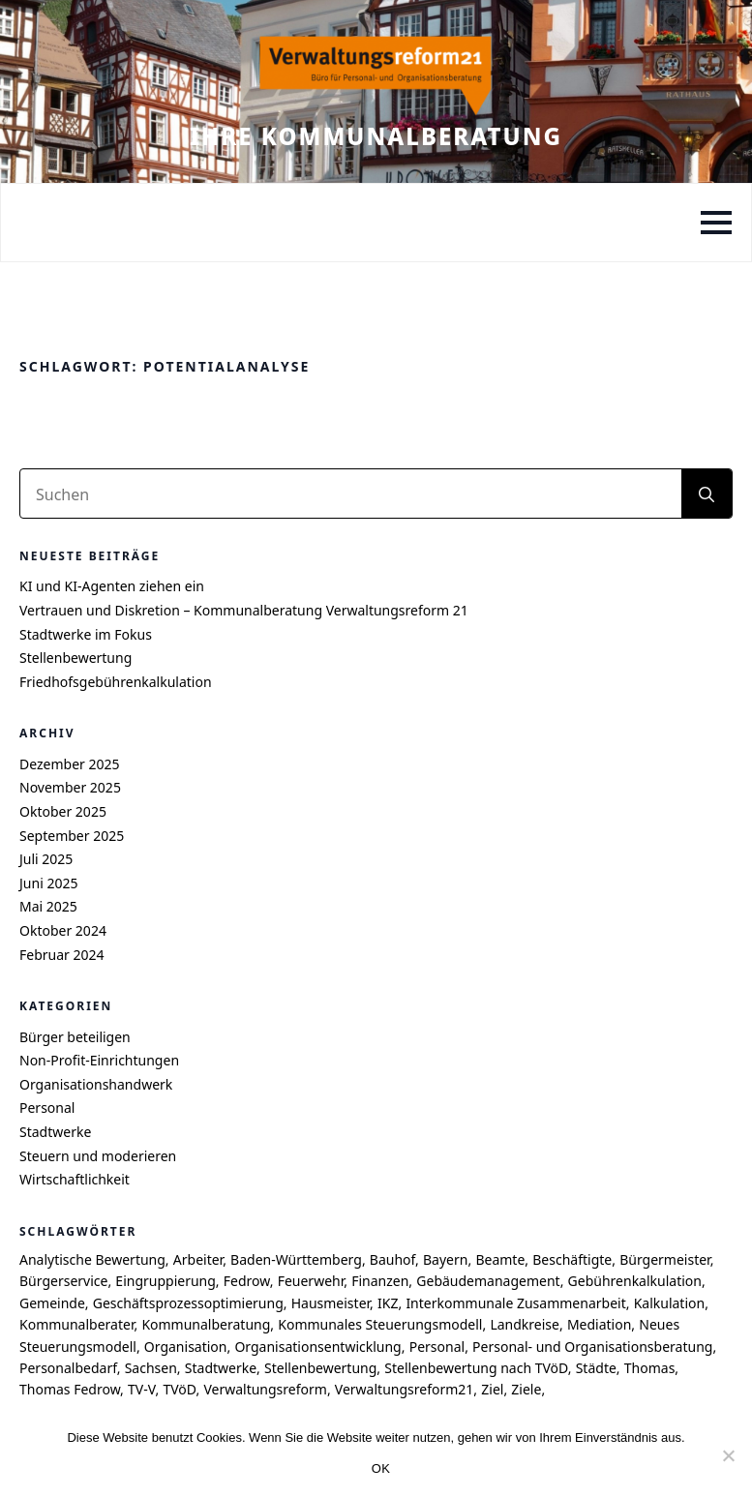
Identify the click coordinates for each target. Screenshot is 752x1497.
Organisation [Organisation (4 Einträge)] (185, 1346)
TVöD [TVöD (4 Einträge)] (179, 1389)
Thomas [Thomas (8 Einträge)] (650, 1368)
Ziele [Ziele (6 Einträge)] (526, 1389)
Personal (47, 1107)
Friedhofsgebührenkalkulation (115, 682)
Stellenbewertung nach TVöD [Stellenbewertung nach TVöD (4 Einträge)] (475, 1368)
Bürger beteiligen (75, 1037)
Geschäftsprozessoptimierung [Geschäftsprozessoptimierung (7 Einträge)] (188, 1303)
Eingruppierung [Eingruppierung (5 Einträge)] (165, 1281)
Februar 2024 (62, 954)
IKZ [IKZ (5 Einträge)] (387, 1303)
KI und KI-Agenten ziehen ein (111, 586)
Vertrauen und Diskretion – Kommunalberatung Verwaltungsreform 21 (243, 610)
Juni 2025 (48, 883)
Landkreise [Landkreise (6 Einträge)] (524, 1324)
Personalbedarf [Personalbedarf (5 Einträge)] (68, 1368)
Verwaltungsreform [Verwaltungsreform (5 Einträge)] (265, 1389)
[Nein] (727, 1455)
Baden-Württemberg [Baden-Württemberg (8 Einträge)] (296, 1259)
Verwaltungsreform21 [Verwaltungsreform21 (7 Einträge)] (404, 1389)
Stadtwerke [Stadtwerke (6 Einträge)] (220, 1368)
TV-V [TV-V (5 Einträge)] (141, 1389)
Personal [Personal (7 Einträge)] (437, 1346)
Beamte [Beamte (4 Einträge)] (500, 1259)
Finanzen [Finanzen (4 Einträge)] (379, 1281)
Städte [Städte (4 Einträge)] (596, 1368)
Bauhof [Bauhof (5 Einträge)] (392, 1259)
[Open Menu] (716, 222)
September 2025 (71, 835)
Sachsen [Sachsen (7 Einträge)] (151, 1368)
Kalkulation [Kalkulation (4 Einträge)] (670, 1303)
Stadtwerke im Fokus (85, 634)
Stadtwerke (55, 1132)
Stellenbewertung (75, 657)
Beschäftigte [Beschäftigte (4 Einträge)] (572, 1259)
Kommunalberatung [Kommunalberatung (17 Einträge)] (205, 1324)
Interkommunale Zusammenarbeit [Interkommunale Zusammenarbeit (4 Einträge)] (515, 1303)
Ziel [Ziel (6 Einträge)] (492, 1389)
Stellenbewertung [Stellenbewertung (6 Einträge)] (320, 1368)
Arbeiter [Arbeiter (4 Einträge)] (198, 1259)
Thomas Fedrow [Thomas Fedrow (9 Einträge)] (69, 1389)
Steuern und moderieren (97, 1156)
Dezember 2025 (69, 764)
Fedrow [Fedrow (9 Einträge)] (247, 1281)
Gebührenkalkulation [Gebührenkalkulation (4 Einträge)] (635, 1281)
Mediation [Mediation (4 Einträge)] (599, 1324)
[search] (706, 494)
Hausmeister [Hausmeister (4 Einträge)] (330, 1303)
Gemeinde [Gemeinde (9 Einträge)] (52, 1303)
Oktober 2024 (62, 930)
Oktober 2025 (62, 811)
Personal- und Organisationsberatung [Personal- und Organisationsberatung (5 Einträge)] (592, 1346)
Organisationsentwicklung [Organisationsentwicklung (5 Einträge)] (317, 1346)
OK (381, 1468)
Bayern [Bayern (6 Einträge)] (445, 1259)
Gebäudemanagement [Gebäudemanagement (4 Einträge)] (487, 1281)
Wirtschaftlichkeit (74, 1179)
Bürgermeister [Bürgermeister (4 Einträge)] (664, 1259)
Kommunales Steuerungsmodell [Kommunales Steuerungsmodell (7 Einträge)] (380, 1324)
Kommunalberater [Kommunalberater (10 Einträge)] (76, 1324)
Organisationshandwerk (95, 1084)
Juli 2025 (46, 859)
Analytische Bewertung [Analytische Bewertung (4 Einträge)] (92, 1259)
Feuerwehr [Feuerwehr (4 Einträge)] (311, 1281)
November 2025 (70, 787)
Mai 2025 (48, 906)
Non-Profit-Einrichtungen (99, 1060)
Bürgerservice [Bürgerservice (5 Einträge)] (63, 1281)
